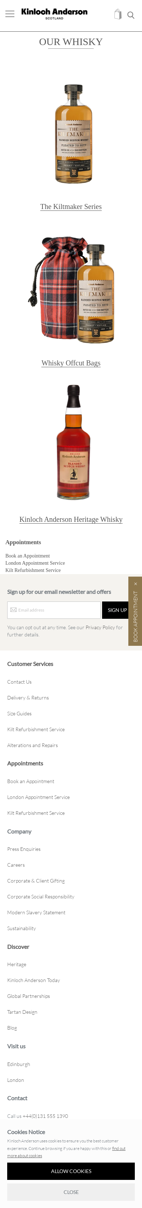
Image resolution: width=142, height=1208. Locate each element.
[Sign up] (117, 610)
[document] (71, 1164)
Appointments (23, 542)
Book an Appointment (27, 556)
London (15, 1080)
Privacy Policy (100, 627)
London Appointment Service (35, 563)
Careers (16, 865)
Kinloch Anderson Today (33, 980)
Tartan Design (22, 1012)
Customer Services (30, 663)
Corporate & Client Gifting (36, 881)
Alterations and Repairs (32, 745)
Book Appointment (135, 616)
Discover (18, 946)
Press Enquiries (24, 849)
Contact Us (19, 682)
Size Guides (19, 713)
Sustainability (21, 928)
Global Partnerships (28, 996)
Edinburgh (18, 1064)
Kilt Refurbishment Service (33, 570)
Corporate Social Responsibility (40, 896)
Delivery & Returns (28, 697)
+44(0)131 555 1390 (45, 1116)
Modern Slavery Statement (36, 912)
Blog (12, 1028)
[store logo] (54, 13)
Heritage (16, 964)
